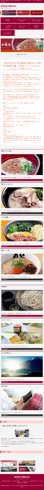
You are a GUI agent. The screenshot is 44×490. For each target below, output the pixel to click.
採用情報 (25, 482)
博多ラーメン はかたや (36, 20)
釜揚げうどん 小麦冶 (21, 20)
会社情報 (7, 20)
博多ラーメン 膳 (21, 26)
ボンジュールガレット (7, 33)
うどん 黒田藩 (8, 26)
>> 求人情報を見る (5, 446)
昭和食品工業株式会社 (8, 7)
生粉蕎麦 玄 (36, 26)
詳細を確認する (5, 180)
